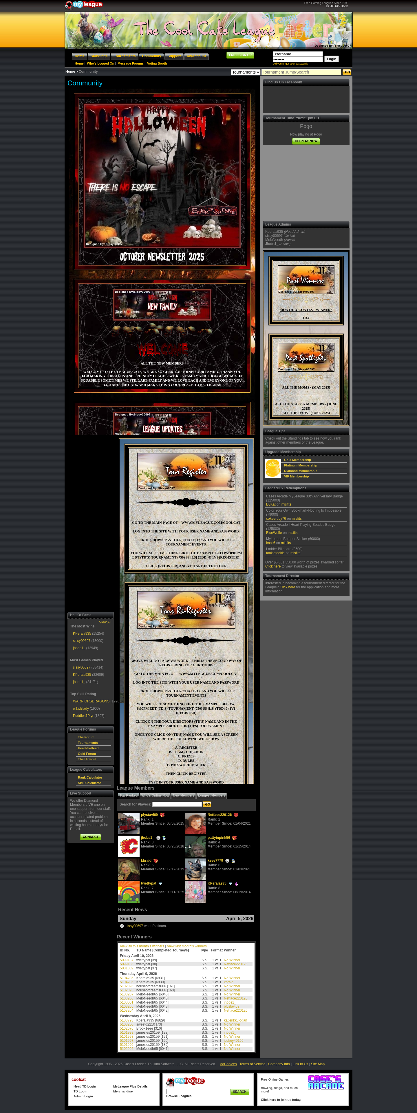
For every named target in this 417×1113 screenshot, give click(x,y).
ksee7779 (215, 860)
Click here (273, 566)
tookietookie (275, 553)
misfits (286, 504)
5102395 (126, 990)
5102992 (126, 1049)
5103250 (126, 1024)
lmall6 (270, 543)
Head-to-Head (88, 748)
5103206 (126, 998)
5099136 (126, 964)
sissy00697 (81, 641)
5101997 (126, 1041)
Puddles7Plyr (83, 716)
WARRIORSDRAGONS (91, 701)
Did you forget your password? (290, 63)
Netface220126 (220, 815)
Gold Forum (87, 753)
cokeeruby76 (276, 519)
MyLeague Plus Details (130, 1086)
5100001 (126, 1002)
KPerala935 (82, 633)
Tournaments (88, 742)
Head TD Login (85, 1086)
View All (105, 622)
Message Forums (131, 63)
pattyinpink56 (219, 838)
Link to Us (300, 1064)
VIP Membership (296, 476)
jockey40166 (233, 1041)
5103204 (126, 1010)
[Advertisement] (90, 523)
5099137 (126, 960)
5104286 (126, 978)
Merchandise (123, 1091)
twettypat (148, 883)
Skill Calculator (89, 783)
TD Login (80, 1091)
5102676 (126, 1028)
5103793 (126, 1020)
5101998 (126, 1037)
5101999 (126, 1032)
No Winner (232, 960)
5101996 (126, 1045)
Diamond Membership (300, 471)
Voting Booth (157, 63)
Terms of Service (252, 1064)
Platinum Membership (300, 465)
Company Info (279, 1064)
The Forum (86, 737)
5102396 (126, 986)
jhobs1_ (79, 648)
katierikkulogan (235, 1020)
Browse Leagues (178, 1096)
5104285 (126, 982)
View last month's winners (187, 946)
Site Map (318, 1064)
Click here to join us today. (281, 1099)
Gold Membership (297, 460)
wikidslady (81, 708)
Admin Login (83, 1096)
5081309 (126, 968)
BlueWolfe (274, 533)
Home (79, 63)
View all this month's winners (142, 946)
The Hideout (87, 759)
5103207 (126, 994)
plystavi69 (149, 815)
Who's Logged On (100, 63)
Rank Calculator (90, 777)
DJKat (271, 504)
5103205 (126, 1006)
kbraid (146, 860)
